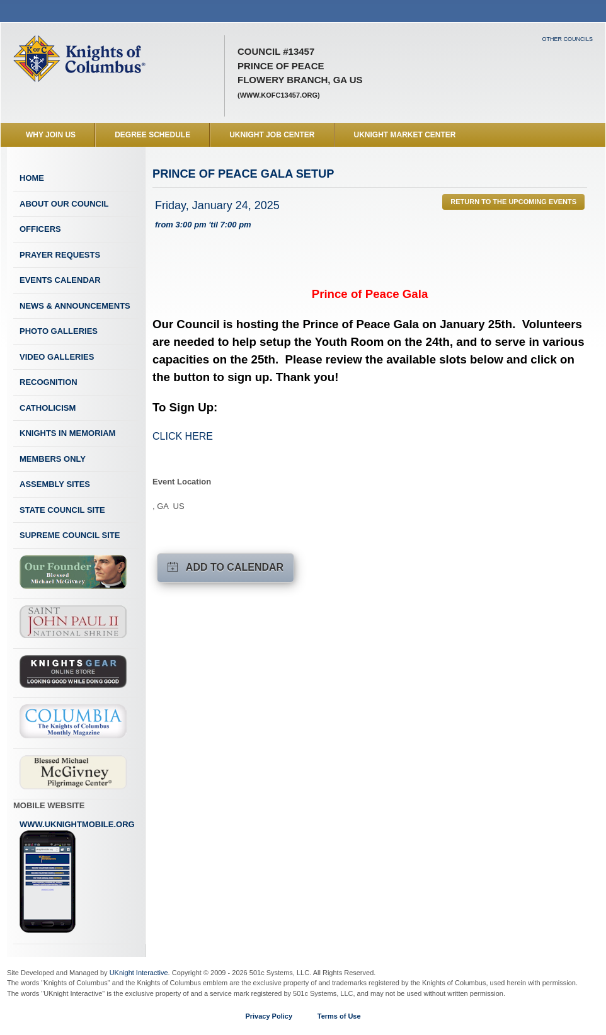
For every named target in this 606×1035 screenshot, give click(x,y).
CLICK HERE (182, 436)
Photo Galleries (59, 331)
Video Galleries (57, 357)
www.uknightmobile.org (77, 877)
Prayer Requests (60, 255)
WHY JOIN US (51, 134)
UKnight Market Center (405, 134)
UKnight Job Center (271, 134)
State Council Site (62, 510)
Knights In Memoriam (67, 433)
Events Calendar (60, 280)
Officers (40, 229)
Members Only (53, 459)
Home (32, 178)
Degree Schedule (152, 134)
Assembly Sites (55, 484)
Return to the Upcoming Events (513, 201)
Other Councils (567, 39)
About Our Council (64, 204)
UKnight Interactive (139, 972)
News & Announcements (75, 306)
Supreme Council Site (70, 535)
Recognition (48, 382)
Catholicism (48, 408)
